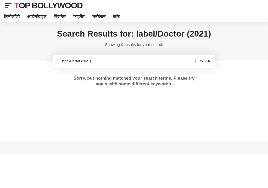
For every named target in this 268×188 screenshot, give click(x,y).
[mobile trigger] (9, 5)
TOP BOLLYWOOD (48, 5)
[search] (260, 5)
